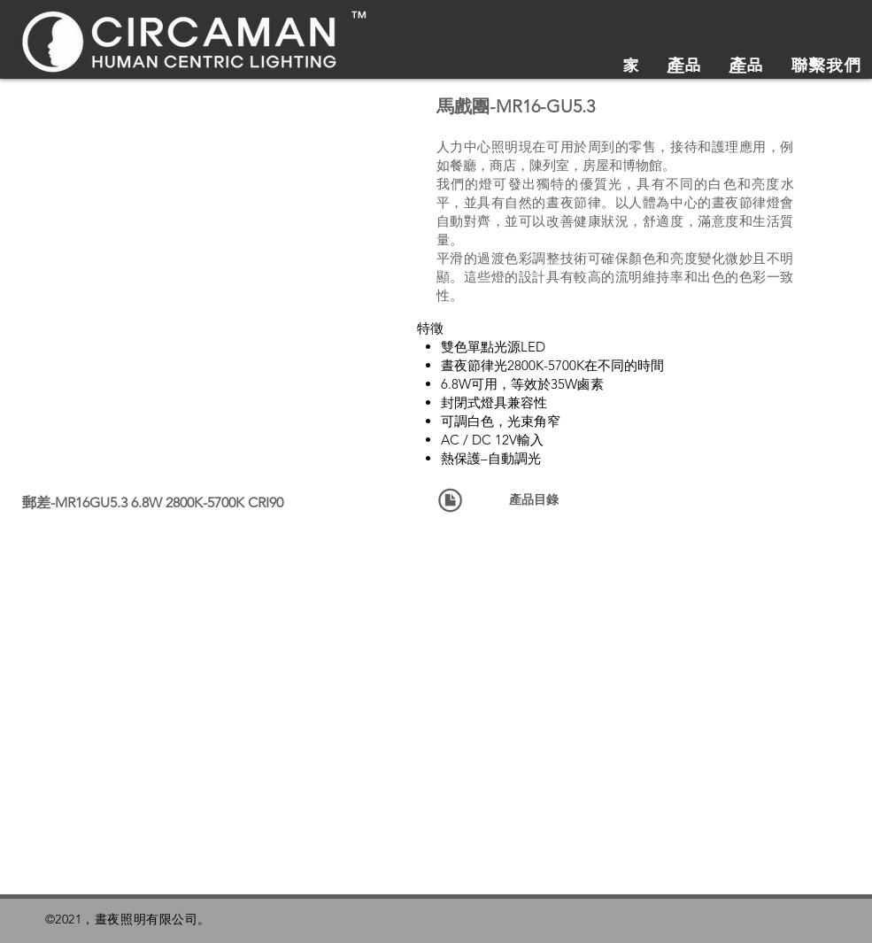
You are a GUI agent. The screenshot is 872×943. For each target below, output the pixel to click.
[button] (194, 232)
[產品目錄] (534, 500)
